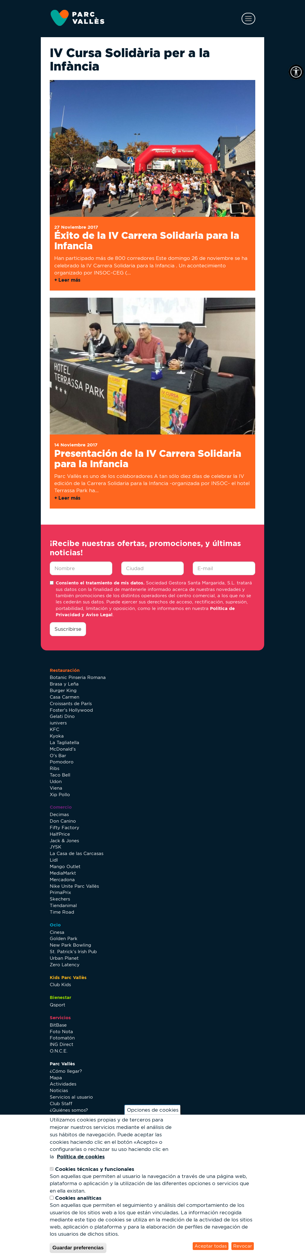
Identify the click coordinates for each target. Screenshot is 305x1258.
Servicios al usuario (71, 1096)
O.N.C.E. (59, 1050)
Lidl (54, 859)
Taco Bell (60, 774)
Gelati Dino (62, 716)
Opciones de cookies (152, 1110)
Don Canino (63, 820)
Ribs (54, 768)
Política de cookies (81, 1156)
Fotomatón (62, 1037)
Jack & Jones (64, 840)
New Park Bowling (70, 945)
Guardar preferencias (78, 1248)
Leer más (69, 280)
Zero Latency (65, 964)
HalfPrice (60, 834)
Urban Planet (64, 958)
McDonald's (63, 749)
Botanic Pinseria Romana (78, 677)
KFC (54, 729)
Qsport (57, 1004)
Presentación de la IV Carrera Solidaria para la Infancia (147, 458)
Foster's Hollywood (71, 710)
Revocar (242, 1245)
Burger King (63, 690)
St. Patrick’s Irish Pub (73, 951)
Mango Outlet (65, 866)
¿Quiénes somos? (69, 1110)
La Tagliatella (64, 742)
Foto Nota (61, 1031)
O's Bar (58, 755)
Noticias (59, 1090)
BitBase (58, 1025)
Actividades (63, 1083)
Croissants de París (71, 703)
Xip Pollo (60, 794)
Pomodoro (62, 761)
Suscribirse (68, 629)
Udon (56, 781)
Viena (56, 787)
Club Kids (60, 984)
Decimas (59, 814)
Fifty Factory (64, 827)
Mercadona (62, 879)
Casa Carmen (64, 696)
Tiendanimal (63, 905)
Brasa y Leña (64, 683)
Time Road (62, 912)
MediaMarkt (63, 873)
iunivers (58, 722)
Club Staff (61, 1103)
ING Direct (61, 1044)
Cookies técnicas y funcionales (94, 1169)
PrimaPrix (60, 892)
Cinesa (57, 932)
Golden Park (63, 938)
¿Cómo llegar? (66, 1071)
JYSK (55, 846)
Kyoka (57, 735)
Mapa (56, 1077)
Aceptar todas (210, 1245)
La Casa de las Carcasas (76, 853)
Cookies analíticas (78, 1198)
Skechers (60, 898)
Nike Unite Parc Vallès (74, 886)
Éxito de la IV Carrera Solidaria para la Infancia (146, 240)
